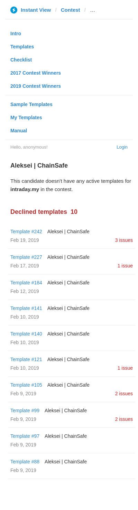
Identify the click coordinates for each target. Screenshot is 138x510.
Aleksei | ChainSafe (68, 231)
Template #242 (26, 231)
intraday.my (104, 10)
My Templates (26, 117)
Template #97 (24, 436)
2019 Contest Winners (35, 86)
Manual (18, 130)
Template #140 (26, 334)
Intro (15, 33)
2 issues (124, 393)
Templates (22, 46)
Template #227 (26, 257)
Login (122, 147)
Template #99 (24, 410)
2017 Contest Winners (35, 73)
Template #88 (24, 461)
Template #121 (26, 359)
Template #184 (26, 282)
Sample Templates (31, 104)
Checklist (21, 60)
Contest (70, 10)
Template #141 (26, 308)
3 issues (124, 240)
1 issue (125, 265)
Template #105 (26, 385)
